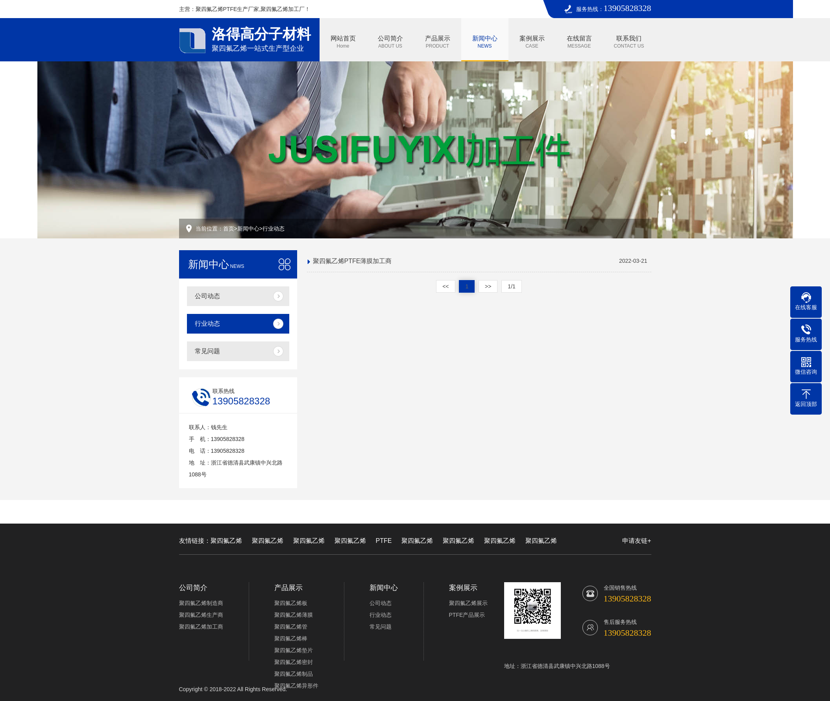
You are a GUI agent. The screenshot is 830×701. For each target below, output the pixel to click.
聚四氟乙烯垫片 (293, 650)
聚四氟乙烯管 (290, 627)
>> (488, 286)
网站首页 (343, 42)
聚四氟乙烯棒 (290, 638)
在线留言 (579, 42)
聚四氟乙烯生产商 (201, 615)
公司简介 (390, 42)
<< (445, 286)
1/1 (511, 286)
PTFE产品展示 (467, 615)
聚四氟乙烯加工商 (201, 627)
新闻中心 (484, 42)
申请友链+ (636, 540)
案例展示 (532, 42)
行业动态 (273, 228)
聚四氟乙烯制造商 (201, 603)
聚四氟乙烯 (226, 540)
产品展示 (437, 42)
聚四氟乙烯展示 (468, 603)
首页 (228, 228)
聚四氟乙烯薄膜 (293, 615)
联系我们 (629, 42)
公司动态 (207, 296)
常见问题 (207, 351)
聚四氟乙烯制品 (293, 674)
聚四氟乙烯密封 (293, 662)
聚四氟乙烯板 (290, 603)
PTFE (384, 540)
